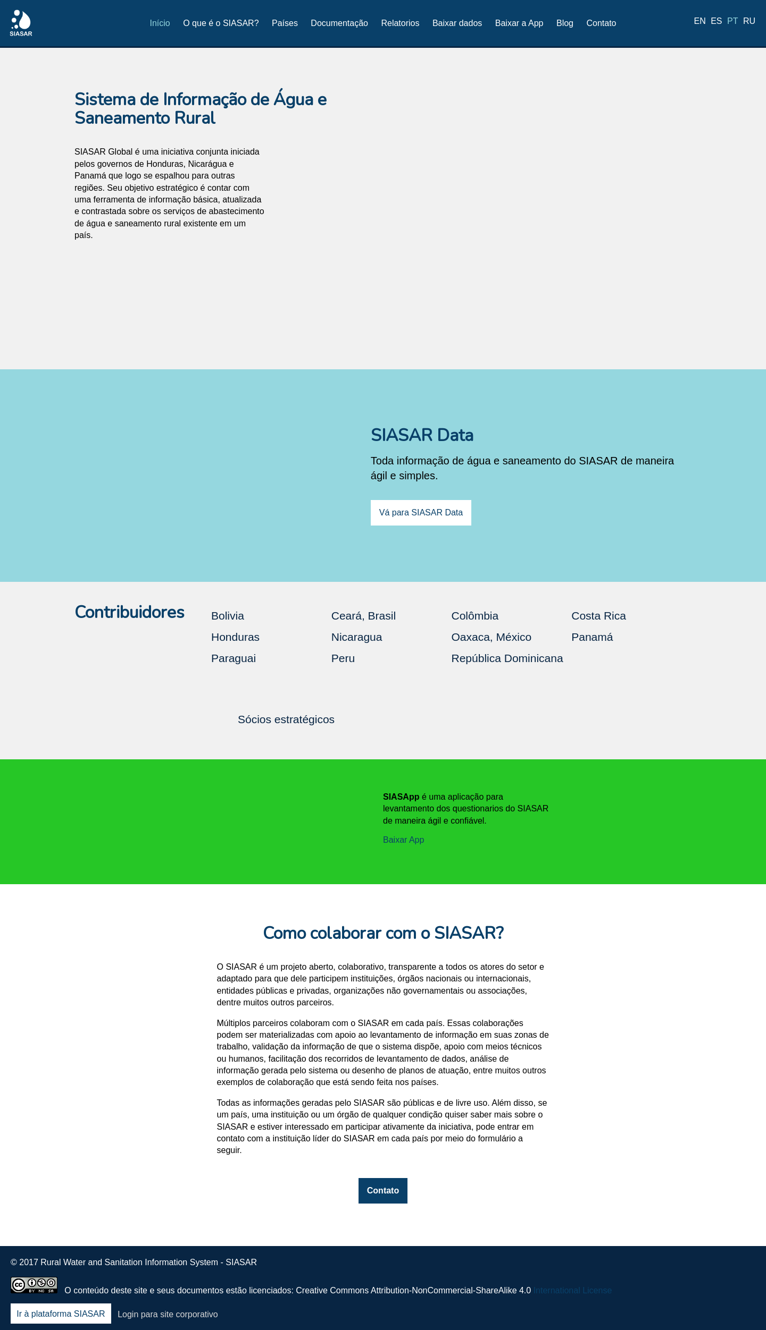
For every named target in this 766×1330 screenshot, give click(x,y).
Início (160, 23)
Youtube (717, 1270)
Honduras (235, 637)
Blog (564, 23)
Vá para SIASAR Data (421, 512)
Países (285, 23)
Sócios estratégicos (286, 719)
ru (749, 22)
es (716, 22)
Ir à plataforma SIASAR (60, 1314)
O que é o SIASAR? (221, 23)
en (700, 22)
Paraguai (233, 658)
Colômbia (475, 615)
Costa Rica (598, 615)
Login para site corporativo (168, 1314)
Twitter (661, 1270)
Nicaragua (356, 637)
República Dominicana (507, 658)
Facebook (633, 1270)
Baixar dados (457, 23)
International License (573, 1290)
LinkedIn (689, 1270)
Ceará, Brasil (363, 615)
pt (732, 22)
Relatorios (400, 23)
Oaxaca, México (492, 637)
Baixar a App (519, 23)
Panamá (592, 637)
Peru (343, 658)
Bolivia (227, 615)
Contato (601, 23)
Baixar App (403, 839)
